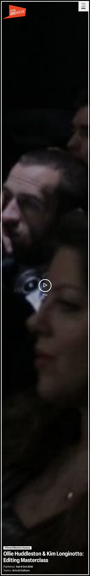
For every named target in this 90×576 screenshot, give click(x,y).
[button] (45, 285)
